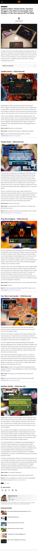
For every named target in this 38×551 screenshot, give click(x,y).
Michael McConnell (19, 20)
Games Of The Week (7, 5)
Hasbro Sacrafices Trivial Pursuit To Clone (15, 522)
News (2, 5)
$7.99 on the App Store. (16, 212)
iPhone (8, 483)
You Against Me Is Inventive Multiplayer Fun (16, 534)
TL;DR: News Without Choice (13, 517)
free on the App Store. (15, 135)
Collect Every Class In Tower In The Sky (15, 528)
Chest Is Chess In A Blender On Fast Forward (16, 539)
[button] (36, 2)
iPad (5, 483)
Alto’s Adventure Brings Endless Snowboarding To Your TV (19, 511)
